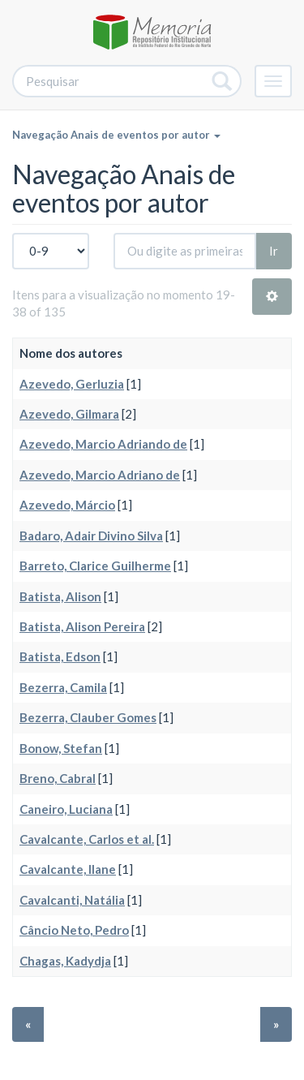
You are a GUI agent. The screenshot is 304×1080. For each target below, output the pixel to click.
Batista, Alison (60, 596)
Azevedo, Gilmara (69, 414)
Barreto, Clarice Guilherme (95, 565)
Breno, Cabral (57, 778)
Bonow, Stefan (60, 748)
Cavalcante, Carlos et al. (86, 839)
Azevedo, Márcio (67, 504)
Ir (273, 250)
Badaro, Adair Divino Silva (91, 535)
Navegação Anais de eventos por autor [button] (116, 134)
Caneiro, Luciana (66, 809)
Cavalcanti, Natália (72, 900)
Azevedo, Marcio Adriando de (103, 444)
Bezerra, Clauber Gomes (87, 717)
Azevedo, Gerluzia (71, 383)
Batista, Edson (60, 656)
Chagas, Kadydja (65, 960)
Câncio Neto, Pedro (74, 930)
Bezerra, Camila (63, 687)
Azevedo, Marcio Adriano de (99, 474)
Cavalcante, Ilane (67, 869)
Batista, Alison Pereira (82, 626)
